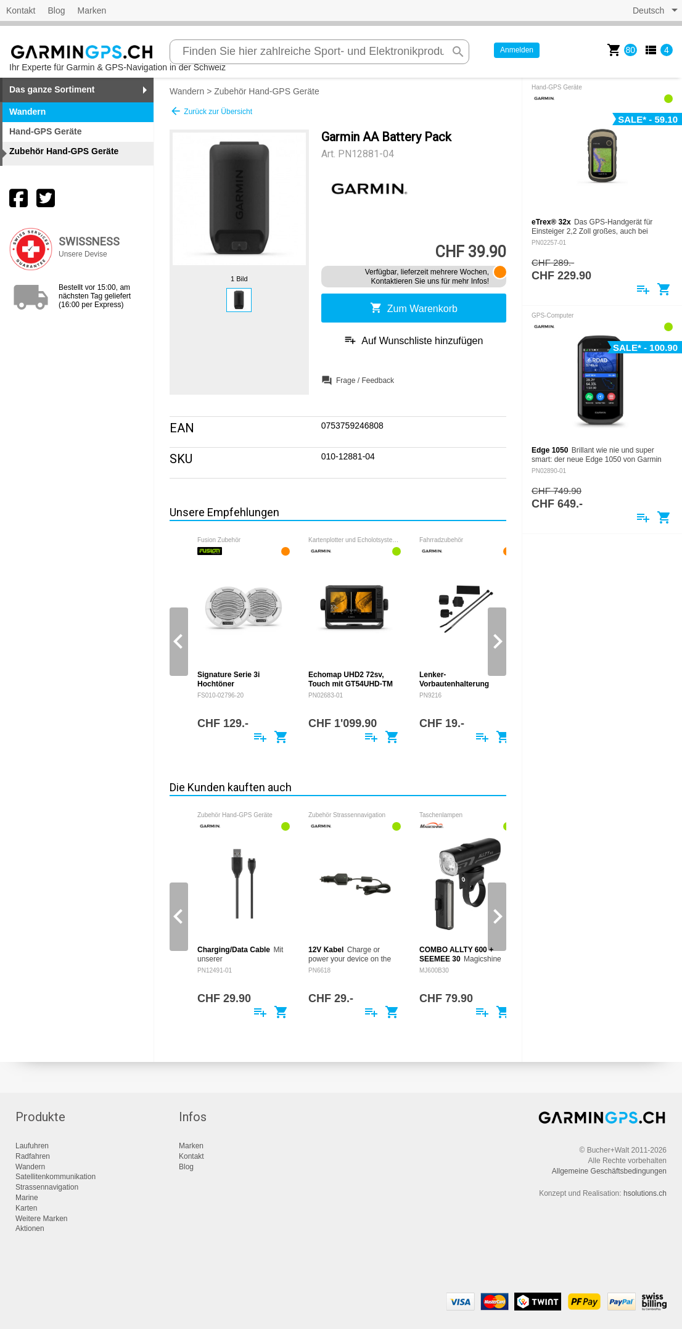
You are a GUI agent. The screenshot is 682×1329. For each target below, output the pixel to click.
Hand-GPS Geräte (45, 131)
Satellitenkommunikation (55, 1176)
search (458, 51)
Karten (26, 1208)
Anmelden (516, 50)
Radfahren (32, 1156)
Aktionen (29, 1228)
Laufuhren (32, 1146)
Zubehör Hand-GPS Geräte (266, 91)
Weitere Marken (41, 1218)
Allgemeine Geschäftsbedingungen (609, 1171)
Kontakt (20, 10)
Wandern (187, 91)
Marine (26, 1197)
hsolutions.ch (645, 1193)
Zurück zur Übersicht (211, 111)
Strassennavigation (46, 1187)
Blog (56, 10)
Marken (92, 10)
